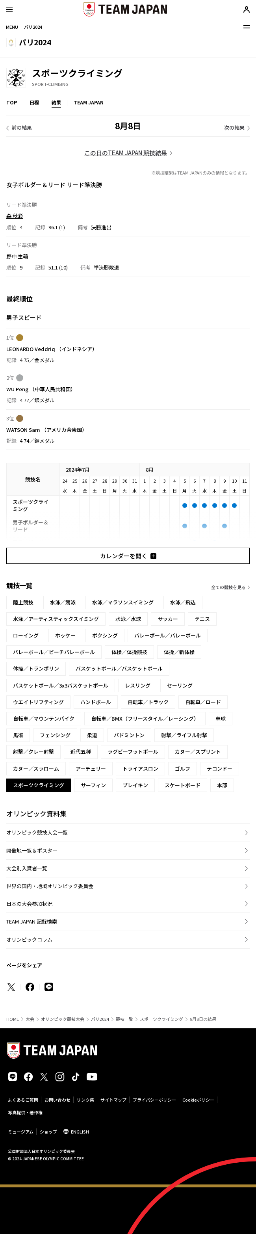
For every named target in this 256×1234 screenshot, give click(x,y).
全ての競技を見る (228, 587)
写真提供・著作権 (25, 1112)
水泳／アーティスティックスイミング (56, 619)
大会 (30, 1019)
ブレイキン (135, 785)
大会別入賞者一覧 (26, 868)
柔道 (92, 735)
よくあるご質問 (23, 1099)
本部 (222, 785)
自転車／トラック (148, 702)
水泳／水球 (128, 619)
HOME (12, 1019)
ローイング (26, 635)
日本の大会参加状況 (29, 903)
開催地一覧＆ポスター (32, 850)
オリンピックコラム (29, 939)
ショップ (48, 1131)
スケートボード (182, 785)
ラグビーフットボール (133, 751)
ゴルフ (182, 768)
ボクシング (105, 635)
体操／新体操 (179, 652)
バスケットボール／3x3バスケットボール (60, 685)
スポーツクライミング (161, 1019)
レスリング (137, 685)
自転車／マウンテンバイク (43, 718)
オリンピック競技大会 (62, 1019)
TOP (11, 102)
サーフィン (93, 785)
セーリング (180, 685)
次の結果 (234, 127)
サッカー (168, 619)
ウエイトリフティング (38, 702)
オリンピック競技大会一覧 (37, 832)
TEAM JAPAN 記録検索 (31, 921)
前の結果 (21, 127)
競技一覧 (124, 1019)
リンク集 (85, 1099)
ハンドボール (95, 702)
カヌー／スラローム (36, 768)
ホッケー (65, 635)
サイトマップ (113, 1099)
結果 (56, 102)
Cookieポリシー (198, 1099)
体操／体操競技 (129, 652)
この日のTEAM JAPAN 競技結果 (125, 153)
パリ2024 (100, 1019)
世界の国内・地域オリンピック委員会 (49, 886)
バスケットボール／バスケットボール (119, 668)
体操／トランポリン (36, 668)
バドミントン (129, 735)
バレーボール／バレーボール (167, 635)
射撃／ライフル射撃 (184, 735)
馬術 (18, 735)
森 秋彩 (14, 215)
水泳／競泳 (63, 602)
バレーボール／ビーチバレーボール (54, 652)
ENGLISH (80, 1131)
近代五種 (80, 751)
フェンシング (55, 735)
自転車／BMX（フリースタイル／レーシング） (145, 718)
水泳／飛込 (183, 602)
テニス (202, 619)
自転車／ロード (203, 702)
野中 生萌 (17, 256)
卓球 (220, 718)
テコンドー (219, 768)
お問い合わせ (57, 1099)
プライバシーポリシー (154, 1099)
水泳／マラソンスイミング (123, 602)
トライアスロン (140, 768)
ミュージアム (20, 1131)
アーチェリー (91, 768)
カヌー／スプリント (198, 751)
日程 (34, 102)
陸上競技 (23, 602)
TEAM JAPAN (89, 102)
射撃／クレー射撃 (33, 751)
